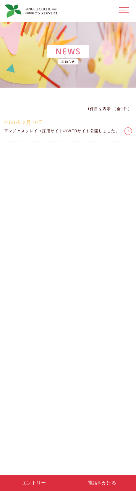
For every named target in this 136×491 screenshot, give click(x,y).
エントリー (34, 482)
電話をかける (102, 482)
